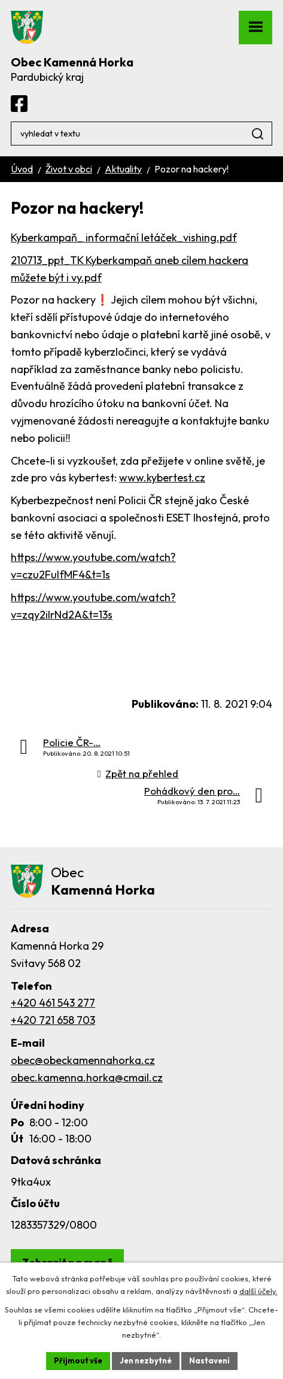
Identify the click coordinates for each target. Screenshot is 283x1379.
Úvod (22, 169)
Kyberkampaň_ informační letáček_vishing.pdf (124, 237)
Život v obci (68, 169)
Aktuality (123, 169)
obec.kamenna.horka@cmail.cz (87, 1077)
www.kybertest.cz (162, 477)
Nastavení (209, 1360)
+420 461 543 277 (53, 1003)
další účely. (258, 1291)
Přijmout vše (78, 1360)
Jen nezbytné (146, 1360)
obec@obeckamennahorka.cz (83, 1060)
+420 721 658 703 (53, 1020)
